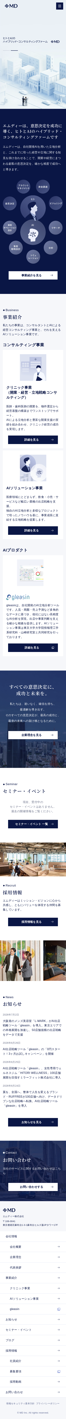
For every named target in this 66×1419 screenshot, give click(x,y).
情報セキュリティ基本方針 (20, 1403)
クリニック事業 (20, 1288)
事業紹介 (11, 1277)
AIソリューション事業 (24, 1298)
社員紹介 (15, 1360)
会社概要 (15, 1246)
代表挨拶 (15, 1267)
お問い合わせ (14, 1392)
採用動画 (15, 1381)
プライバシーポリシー (48, 1403)
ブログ (10, 1340)
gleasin (14, 1309)
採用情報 (11, 1350)
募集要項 (15, 1371)
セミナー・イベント (19, 1329)
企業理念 (15, 1257)
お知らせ (11, 1319)
